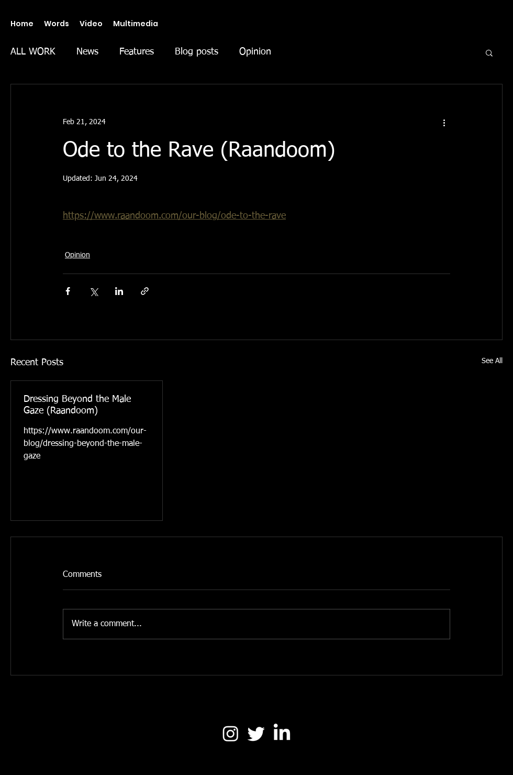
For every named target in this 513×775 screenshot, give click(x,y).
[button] (489, 52)
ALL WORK (32, 52)
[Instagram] (230, 733)
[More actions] (444, 122)
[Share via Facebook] (68, 291)
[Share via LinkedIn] (119, 291)
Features (136, 52)
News (87, 52)
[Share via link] (145, 291)
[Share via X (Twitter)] (93, 291)
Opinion (255, 52)
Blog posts (196, 52)
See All (492, 361)
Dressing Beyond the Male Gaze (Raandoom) (77, 405)
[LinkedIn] (282, 733)
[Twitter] (256, 733)
